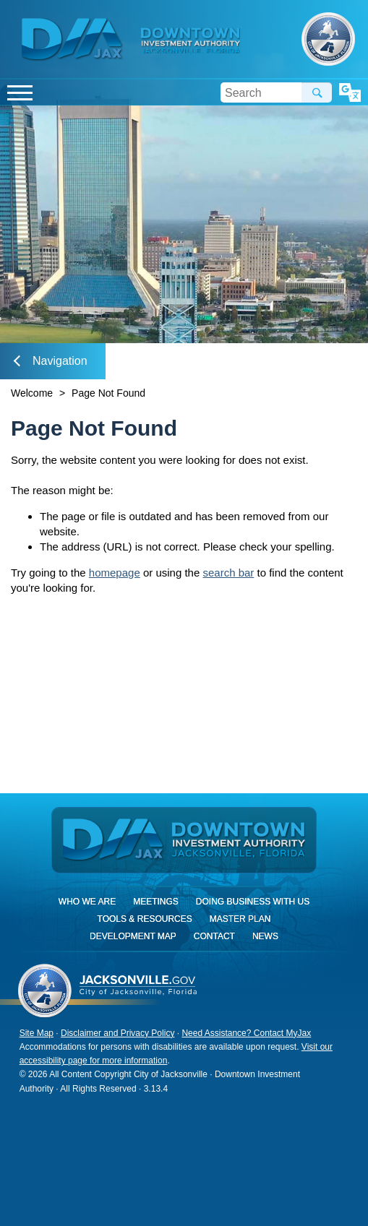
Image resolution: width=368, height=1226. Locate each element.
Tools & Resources (145, 919)
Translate (350, 93)
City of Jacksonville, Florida (328, 39)
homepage (114, 572)
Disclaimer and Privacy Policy (117, 1033)
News (265, 936)
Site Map (37, 1033)
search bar (228, 572)
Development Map (133, 936)
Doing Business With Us (252, 902)
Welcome (32, 393)
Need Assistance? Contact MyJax (246, 1033)
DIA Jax (74, 39)
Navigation (50, 361)
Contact (214, 936)
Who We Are (87, 902)
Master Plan (240, 919)
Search (316, 92)
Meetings (156, 902)
